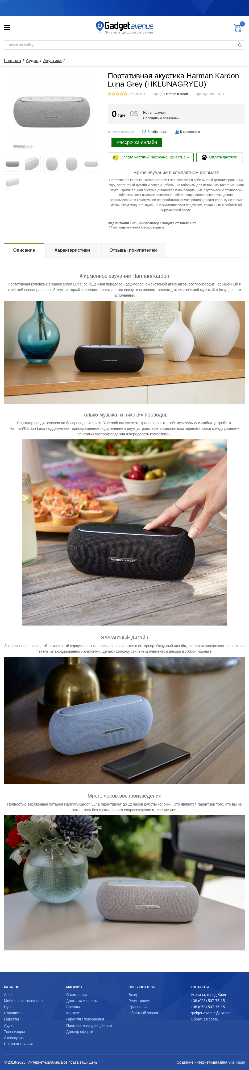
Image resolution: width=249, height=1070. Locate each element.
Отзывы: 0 (137, 94)
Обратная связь (204, 1019)
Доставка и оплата (82, 1001)
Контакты (74, 1013)
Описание (24, 250)
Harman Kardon (176, 94)
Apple (9, 995)
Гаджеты (11, 1019)
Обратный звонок (143, 1013)
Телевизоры (14, 1032)
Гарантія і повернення (85, 1019)
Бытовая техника (18, 1044)
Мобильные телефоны (23, 1001)
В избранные (157, 132)
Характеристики (72, 250)
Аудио (32, 60)
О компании (76, 995)
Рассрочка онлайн (137, 142)
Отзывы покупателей (133, 250)
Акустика (52, 60)
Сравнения (138, 1007)
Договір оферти (79, 1032)
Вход (132, 995)
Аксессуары (14, 1038)
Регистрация (139, 1001)
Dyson (9, 1007)
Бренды (73, 1007)
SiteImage (236, 1062)
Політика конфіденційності (89, 1025)
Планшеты (13, 1013)
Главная (12, 60)
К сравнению (190, 132)
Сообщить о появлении (161, 118)
